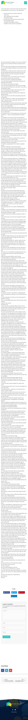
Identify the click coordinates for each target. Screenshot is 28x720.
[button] (6, 592)
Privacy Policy (14, 712)
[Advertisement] (14, 653)
